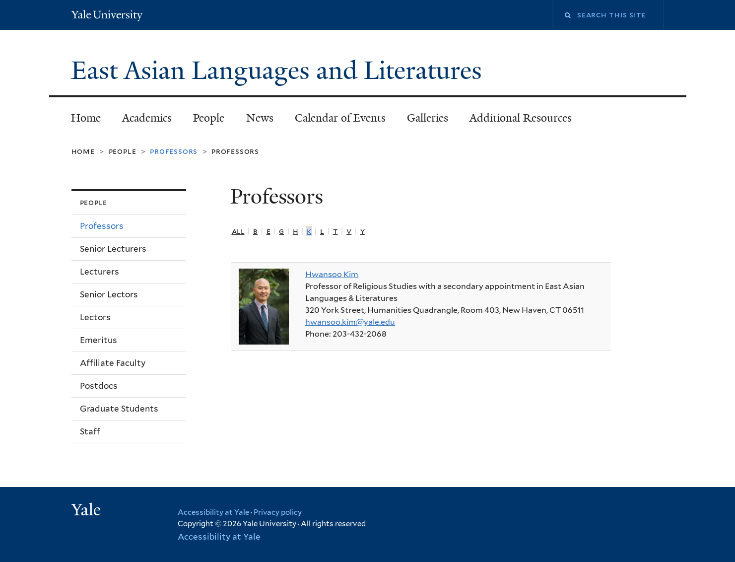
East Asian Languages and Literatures (279, 70)
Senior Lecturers (113, 249)
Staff (90, 431)
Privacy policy (278, 512)
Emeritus (98, 340)
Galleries (427, 118)
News (259, 118)
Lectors (95, 317)
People (208, 118)
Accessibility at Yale (213, 512)
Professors (235, 151)
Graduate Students (119, 409)
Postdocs (99, 386)
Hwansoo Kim (331, 274)
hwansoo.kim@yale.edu (350, 322)
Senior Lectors (109, 294)
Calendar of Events (340, 118)
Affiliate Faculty (112, 363)
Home (86, 118)
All (238, 231)
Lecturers (99, 272)
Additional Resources (520, 118)
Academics (147, 118)
